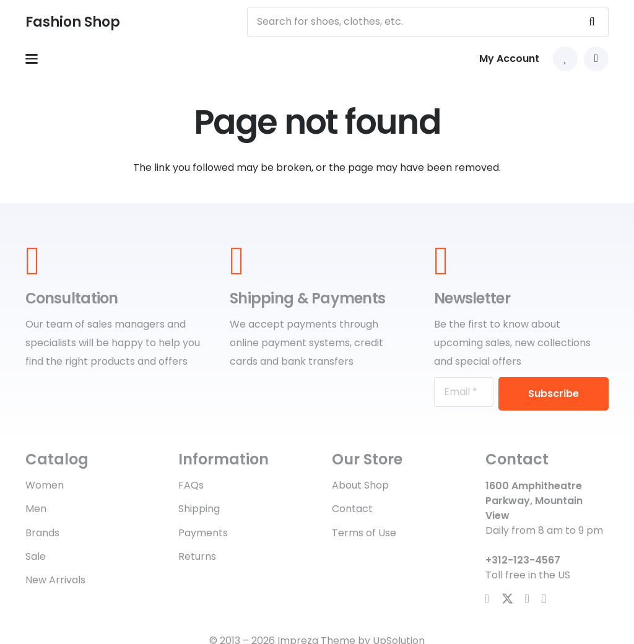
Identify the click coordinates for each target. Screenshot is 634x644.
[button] (31, 59)
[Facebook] (487, 598)
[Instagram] (543, 599)
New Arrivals (55, 580)
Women (44, 485)
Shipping (199, 509)
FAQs (191, 485)
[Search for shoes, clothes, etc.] (428, 22)
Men (35, 509)
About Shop (360, 485)
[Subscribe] (553, 394)
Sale (35, 556)
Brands (42, 533)
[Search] (592, 21)
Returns (197, 556)
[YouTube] (527, 598)
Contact (352, 509)
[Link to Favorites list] (565, 58)
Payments (203, 533)
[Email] (463, 392)
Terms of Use (364, 533)
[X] (507, 599)
